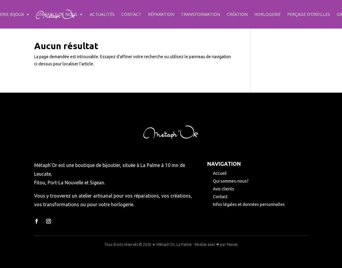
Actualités (102, 14)
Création (237, 14)
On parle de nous (57, 14)
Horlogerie (267, 14)
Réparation (161, 14)
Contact (131, 14)
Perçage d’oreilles (308, 14)
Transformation (200, 14)
